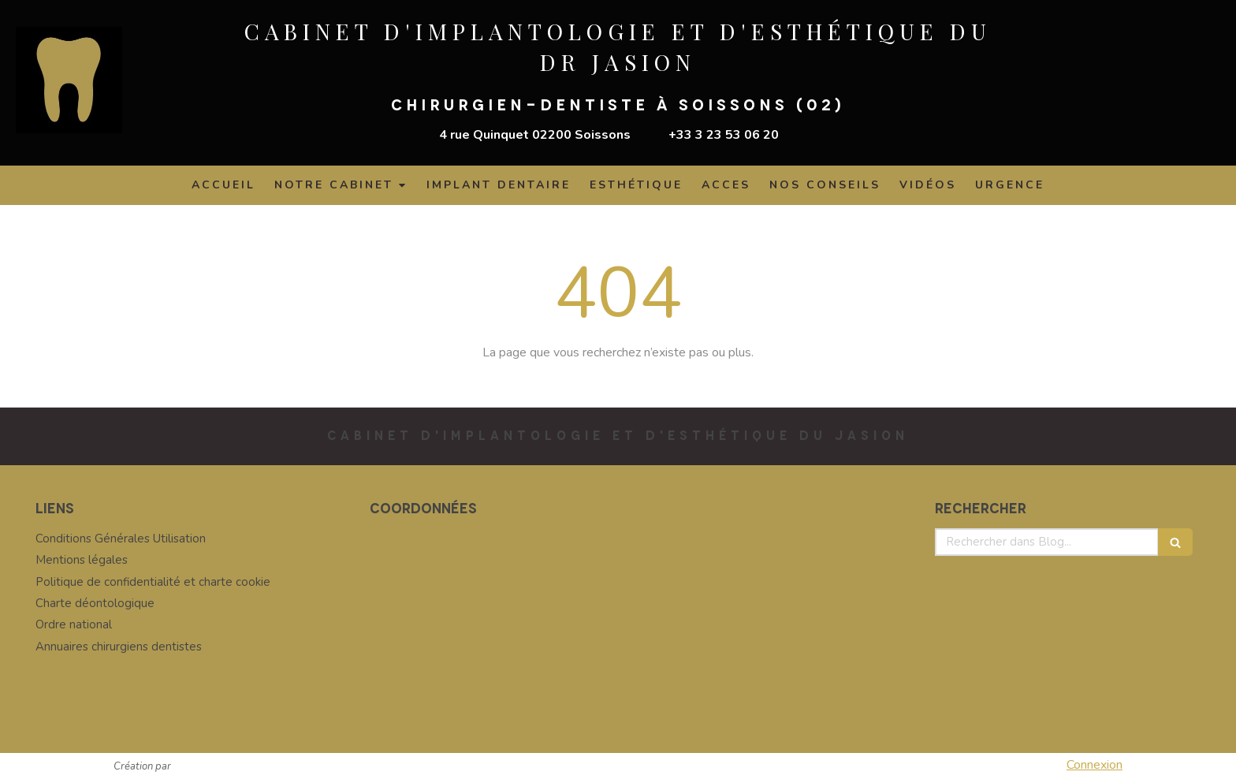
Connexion (1094, 764)
